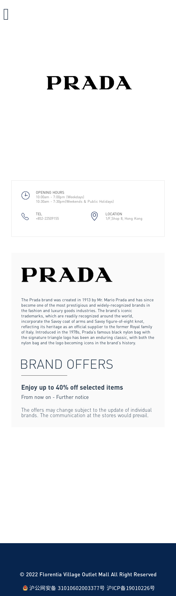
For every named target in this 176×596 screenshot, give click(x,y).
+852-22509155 (47, 218)
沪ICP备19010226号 (131, 588)
